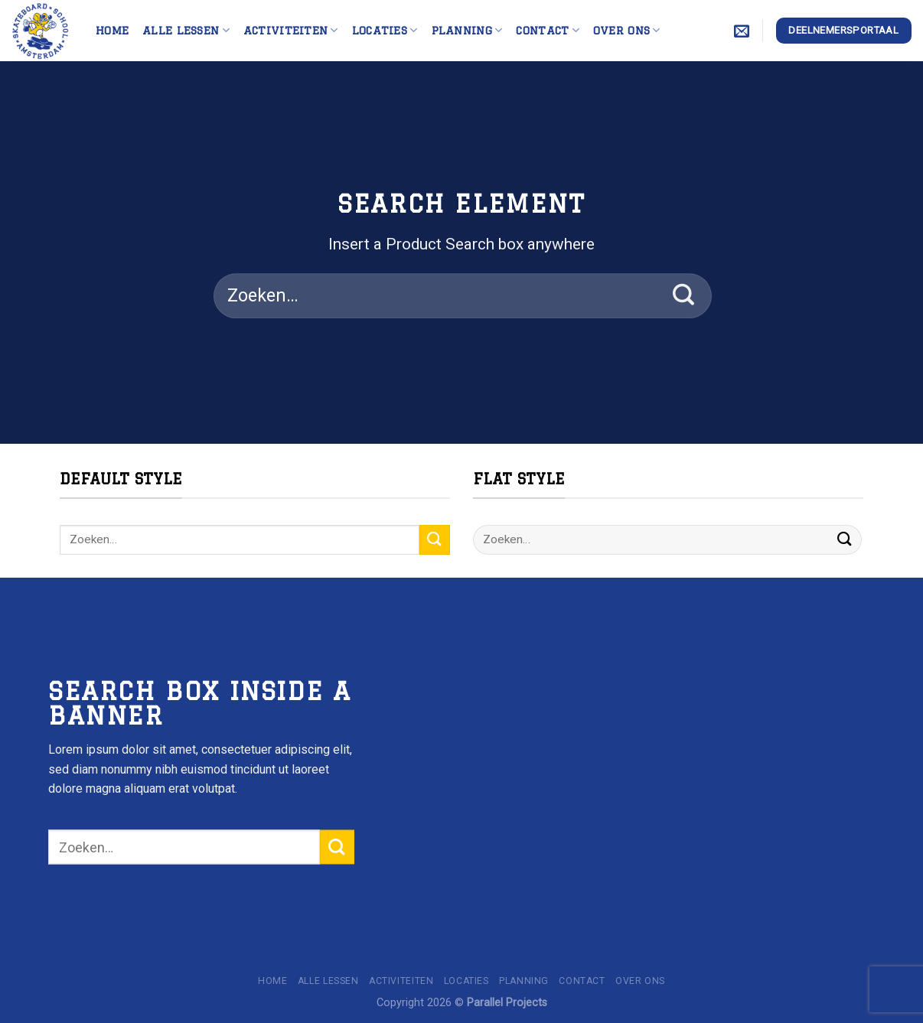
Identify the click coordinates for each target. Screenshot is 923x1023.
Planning (467, 30)
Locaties (385, 30)
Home (112, 30)
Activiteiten (290, 30)
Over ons (626, 30)
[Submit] (683, 296)
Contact (547, 30)
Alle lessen (186, 30)
